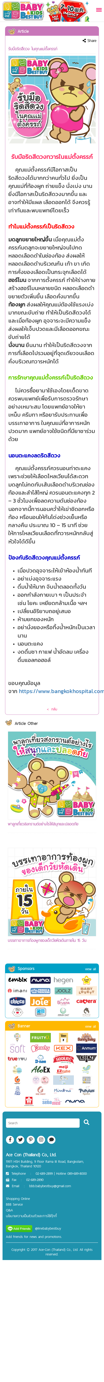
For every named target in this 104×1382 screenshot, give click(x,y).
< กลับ (52, 709)
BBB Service (14, 1204)
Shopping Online (18, 1198)
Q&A (9, 1210)
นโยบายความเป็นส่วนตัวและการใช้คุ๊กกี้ (31, 1216)
